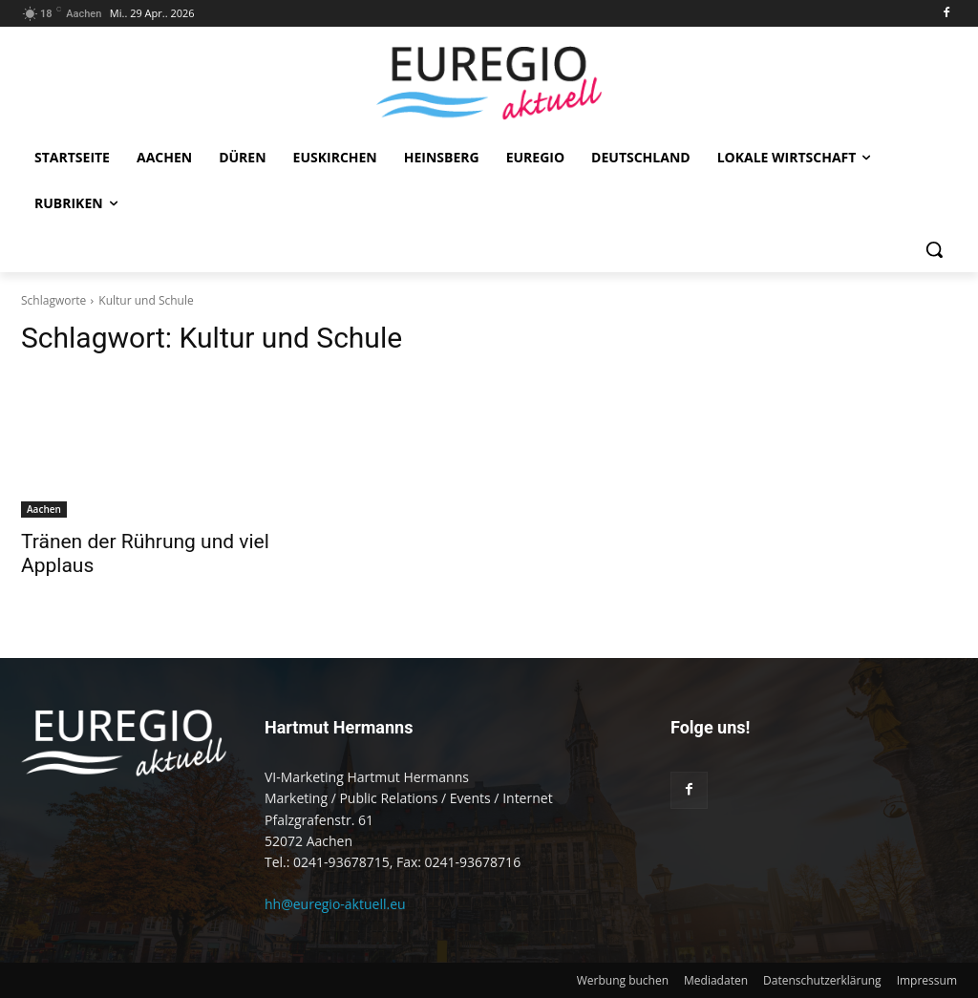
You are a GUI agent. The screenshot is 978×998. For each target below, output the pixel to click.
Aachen (44, 509)
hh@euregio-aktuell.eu (335, 904)
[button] (934, 249)
